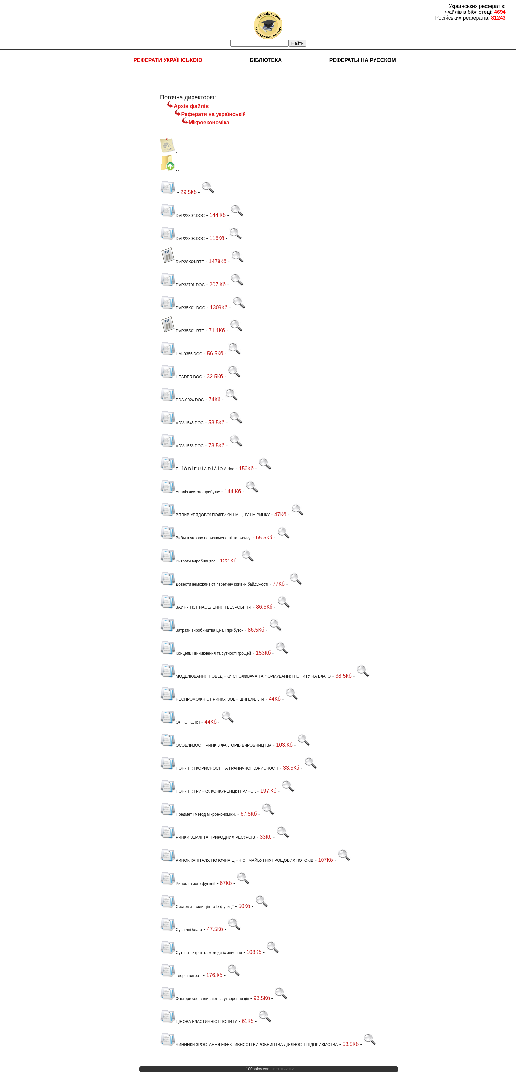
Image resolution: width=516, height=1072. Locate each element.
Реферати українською (167, 60)
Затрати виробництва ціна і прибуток (201, 630)
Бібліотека (266, 60)
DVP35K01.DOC (182, 308)
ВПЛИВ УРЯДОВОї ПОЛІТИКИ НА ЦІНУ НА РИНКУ (215, 515)
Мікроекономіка (209, 122)
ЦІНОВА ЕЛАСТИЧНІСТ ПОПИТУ (198, 1021)
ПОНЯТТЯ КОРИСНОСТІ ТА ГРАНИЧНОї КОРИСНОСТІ (219, 768)
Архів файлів (191, 106)
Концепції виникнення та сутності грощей (205, 653)
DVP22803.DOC (182, 239)
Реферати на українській (213, 114)
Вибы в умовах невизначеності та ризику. (205, 538)
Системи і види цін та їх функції (197, 906)
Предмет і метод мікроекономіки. (198, 814)
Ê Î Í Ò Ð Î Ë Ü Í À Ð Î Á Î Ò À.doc (197, 469)
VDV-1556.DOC (182, 446)
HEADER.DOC (181, 377)
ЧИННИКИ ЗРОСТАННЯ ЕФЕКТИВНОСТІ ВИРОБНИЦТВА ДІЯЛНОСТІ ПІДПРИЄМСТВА (249, 1044)
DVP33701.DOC (182, 285)
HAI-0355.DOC (181, 354)
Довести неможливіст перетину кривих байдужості (214, 584)
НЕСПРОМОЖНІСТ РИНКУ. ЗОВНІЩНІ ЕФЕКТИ (212, 699)
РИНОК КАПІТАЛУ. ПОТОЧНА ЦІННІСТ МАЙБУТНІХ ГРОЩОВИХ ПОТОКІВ (236, 860)
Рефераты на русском (362, 60)
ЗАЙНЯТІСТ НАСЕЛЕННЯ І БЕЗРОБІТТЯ (205, 607)
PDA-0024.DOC (182, 400)
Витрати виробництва (188, 561)
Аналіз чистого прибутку (190, 492)
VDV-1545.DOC (182, 423)
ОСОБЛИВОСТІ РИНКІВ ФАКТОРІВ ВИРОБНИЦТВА (215, 745)
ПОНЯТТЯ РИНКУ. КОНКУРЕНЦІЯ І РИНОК (208, 791)
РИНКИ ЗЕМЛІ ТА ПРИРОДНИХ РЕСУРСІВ (207, 837)
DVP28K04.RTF (182, 262)
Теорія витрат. (180, 975)
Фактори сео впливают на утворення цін (205, 998)
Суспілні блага (181, 929)
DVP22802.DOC (182, 215)
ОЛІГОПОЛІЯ (180, 722)
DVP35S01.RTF (182, 331)
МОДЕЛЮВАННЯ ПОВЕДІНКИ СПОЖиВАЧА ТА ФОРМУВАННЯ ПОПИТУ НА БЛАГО (245, 676)
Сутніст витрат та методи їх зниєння (201, 952)
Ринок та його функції (187, 883)
